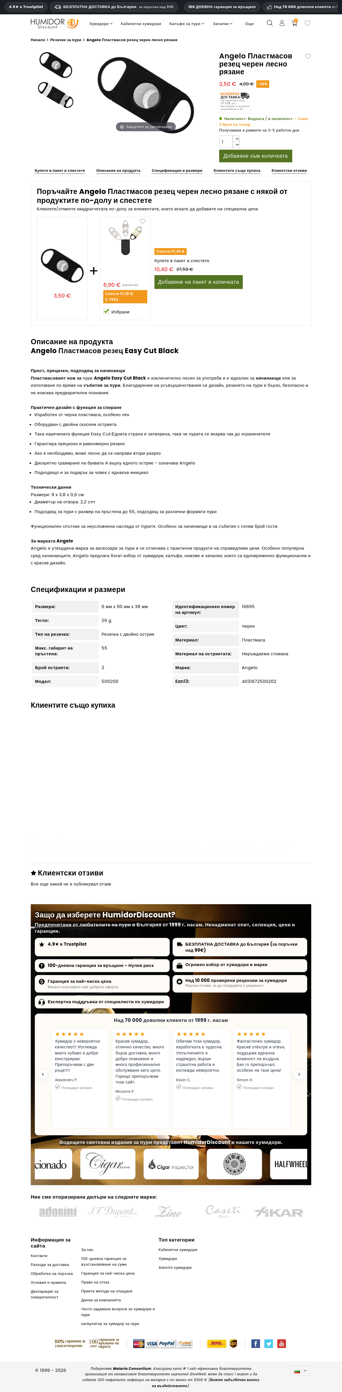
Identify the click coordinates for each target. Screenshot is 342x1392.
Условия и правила (48, 1282)
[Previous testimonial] (42, 1074)
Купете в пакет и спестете (60, 170)
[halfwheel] (297, 1164)
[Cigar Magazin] (234, 1164)
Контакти (39, 1255)
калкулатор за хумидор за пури (110, 1323)
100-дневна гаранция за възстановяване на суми (104, 1261)
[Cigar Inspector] (171, 1164)
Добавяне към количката (255, 155)
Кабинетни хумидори (258, 848)
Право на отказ (95, 1282)
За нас (87, 1249)
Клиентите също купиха (237, 170)
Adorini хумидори (84, 854)
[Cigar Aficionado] (44, 1164)
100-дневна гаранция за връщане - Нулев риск (101, 965)
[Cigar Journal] (107, 1164)
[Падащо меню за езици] (300, 1370)
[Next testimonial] (299, 1074)
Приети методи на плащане (107, 1291)
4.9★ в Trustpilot (26, 7)
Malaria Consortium (132, 1368)
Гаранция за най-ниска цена (79, 981)
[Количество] (226, 142)
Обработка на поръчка (52, 1273)
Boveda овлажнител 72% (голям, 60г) (169, 798)
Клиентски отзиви (289, 170)
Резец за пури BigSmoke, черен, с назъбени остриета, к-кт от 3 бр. (260, 801)
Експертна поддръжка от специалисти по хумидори (106, 1002)
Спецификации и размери (177, 170)
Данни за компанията (101, 1300)
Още (249, 23)
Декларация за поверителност (44, 1294)
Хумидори (41, 854)
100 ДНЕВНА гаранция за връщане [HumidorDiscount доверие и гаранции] (222, 6)
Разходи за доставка (50, 1264)
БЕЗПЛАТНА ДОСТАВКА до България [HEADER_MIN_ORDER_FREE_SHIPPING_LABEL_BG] (114, 6)
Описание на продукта (118, 170)
